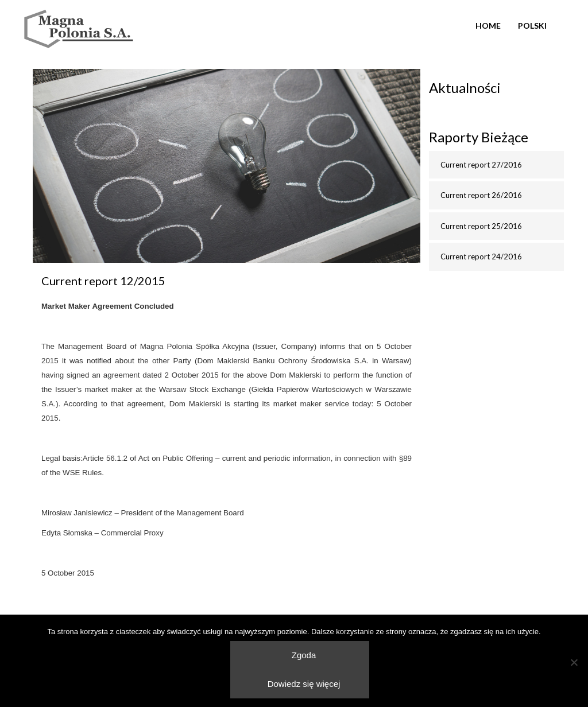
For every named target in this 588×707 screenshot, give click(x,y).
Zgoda (304, 655)
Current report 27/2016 (481, 164)
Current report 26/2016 (481, 195)
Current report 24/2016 (481, 256)
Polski (532, 25)
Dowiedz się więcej (304, 684)
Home (488, 25)
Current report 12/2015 (103, 281)
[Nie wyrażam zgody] (573, 662)
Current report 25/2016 (481, 226)
